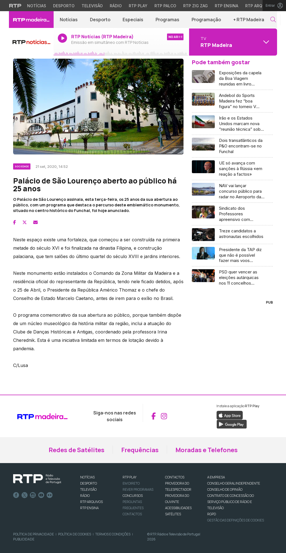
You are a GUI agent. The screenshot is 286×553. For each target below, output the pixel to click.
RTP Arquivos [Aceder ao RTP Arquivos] (259, 5)
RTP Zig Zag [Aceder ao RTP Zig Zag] (195, 5)
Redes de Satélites (76, 450)
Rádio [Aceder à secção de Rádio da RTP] (116, 5)
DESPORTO (88, 483)
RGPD (211, 514)
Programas (167, 19)
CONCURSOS (133, 495)
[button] (273, 19)
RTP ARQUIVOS (91, 501)
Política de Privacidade (33, 534)
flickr (50, 495)
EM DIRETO (131, 483)
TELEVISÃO (88, 489)
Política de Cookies (74, 534)
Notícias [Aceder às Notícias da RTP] (36, 5)
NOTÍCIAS (87, 477)
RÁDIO (85, 495)
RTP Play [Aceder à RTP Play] (138, 5)
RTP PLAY (130, 477)
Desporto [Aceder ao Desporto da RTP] (64, 5)
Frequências (140, 450)
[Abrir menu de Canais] (232, 42)
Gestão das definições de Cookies (235, 520)
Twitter (25, 495)
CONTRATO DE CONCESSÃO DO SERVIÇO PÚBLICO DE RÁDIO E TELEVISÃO (230, 501)
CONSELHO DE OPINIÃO (224, 489)
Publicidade (23, 539)
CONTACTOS (174, 477)
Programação (206, 19)
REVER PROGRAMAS (138, 489)
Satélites (173, 514)
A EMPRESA (216, 477)
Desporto (100, 19)
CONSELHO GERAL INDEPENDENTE (233, 483)
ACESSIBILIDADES (178, 508)
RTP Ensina (89, 508)
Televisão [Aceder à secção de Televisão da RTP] (92, 5)
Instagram (33, 495)
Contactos (132, 514)
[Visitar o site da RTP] (15, 5)
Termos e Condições (112, 534)
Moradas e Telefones (206, 450)
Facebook (16, 495)
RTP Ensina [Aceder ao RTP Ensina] (226, 5)
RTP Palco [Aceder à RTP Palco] (165, 5)
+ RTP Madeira (248, 19)
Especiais (133, 19)
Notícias (69, 19)
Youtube (41, 495)
